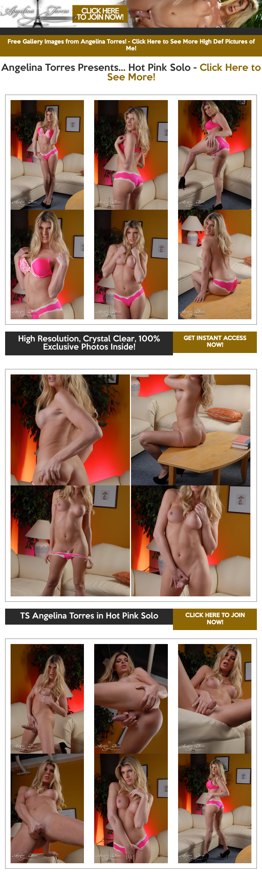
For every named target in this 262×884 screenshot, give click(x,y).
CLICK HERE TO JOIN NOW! (215, 619)
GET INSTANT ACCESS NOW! (215, 342)
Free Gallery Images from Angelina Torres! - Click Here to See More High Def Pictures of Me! (131, 45)
